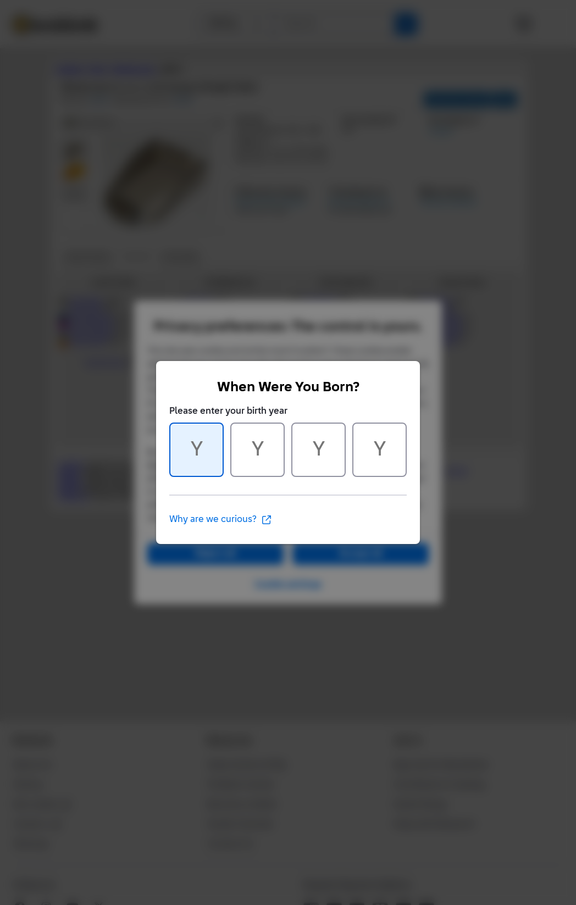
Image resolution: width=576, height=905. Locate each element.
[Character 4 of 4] (379, 450)
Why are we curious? (220, 519)
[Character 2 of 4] (257, 450)
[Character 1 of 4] (196, 450)
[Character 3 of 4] (318, 450)
